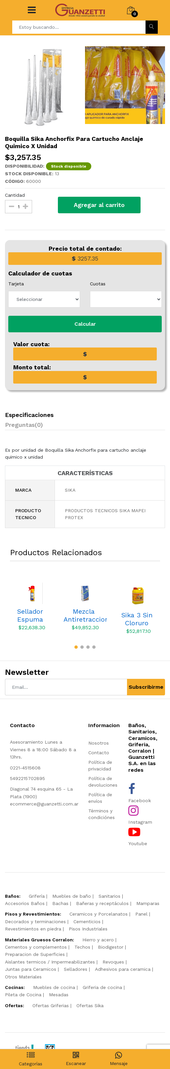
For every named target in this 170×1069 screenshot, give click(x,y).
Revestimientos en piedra (33, 928)
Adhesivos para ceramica (122, 969)
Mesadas (58, 994)
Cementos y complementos (36, 947)
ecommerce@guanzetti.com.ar (44, 803)
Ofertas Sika (90, 1005)
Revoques (113, 962)
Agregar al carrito (99, 204)
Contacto (98, 752)
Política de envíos (100, 798)
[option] (45, 87)
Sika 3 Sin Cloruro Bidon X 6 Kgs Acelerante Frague (137, 619)
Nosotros (98, 743)
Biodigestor (110, 947)
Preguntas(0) (24, 424)
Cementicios (87, 921)
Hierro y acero (98, 939)
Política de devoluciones (102, 782)
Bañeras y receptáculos (102, 903)
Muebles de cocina (54, 987)
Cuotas (98, 283)
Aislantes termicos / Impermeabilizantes (50, 962)
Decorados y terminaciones (35, 921)
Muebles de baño (71, 896)
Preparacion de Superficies (35, 954)
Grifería (37, 896)
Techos (82, 947)
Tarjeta (16, 283)
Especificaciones (29, 414)
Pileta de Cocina (23, 994)
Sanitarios (109, 896)
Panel (141, 914)
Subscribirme (146, 687)
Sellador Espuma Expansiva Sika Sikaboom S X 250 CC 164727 (30, 615)
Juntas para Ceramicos (30, 969)
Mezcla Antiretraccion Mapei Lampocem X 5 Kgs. (85, 615)
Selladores (75, 969)
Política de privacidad (100, 765)
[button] (76, 647)
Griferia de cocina (102, 987)
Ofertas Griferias (50, 1005)
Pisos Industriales (88, 928)
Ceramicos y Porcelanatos (98, 914)
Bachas (60, 903)
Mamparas (147, 903)
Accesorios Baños (25, 903)
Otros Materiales (23, 976)
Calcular (85, 324)
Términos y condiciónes (101, 814)
